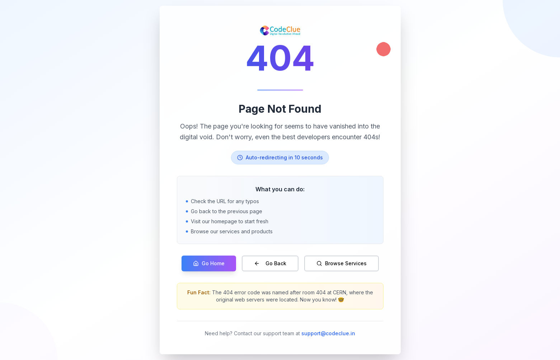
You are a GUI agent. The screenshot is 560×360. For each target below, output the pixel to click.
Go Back (270, 263)
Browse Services (341, 263)
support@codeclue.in (328, 333)
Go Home (209, 263)
